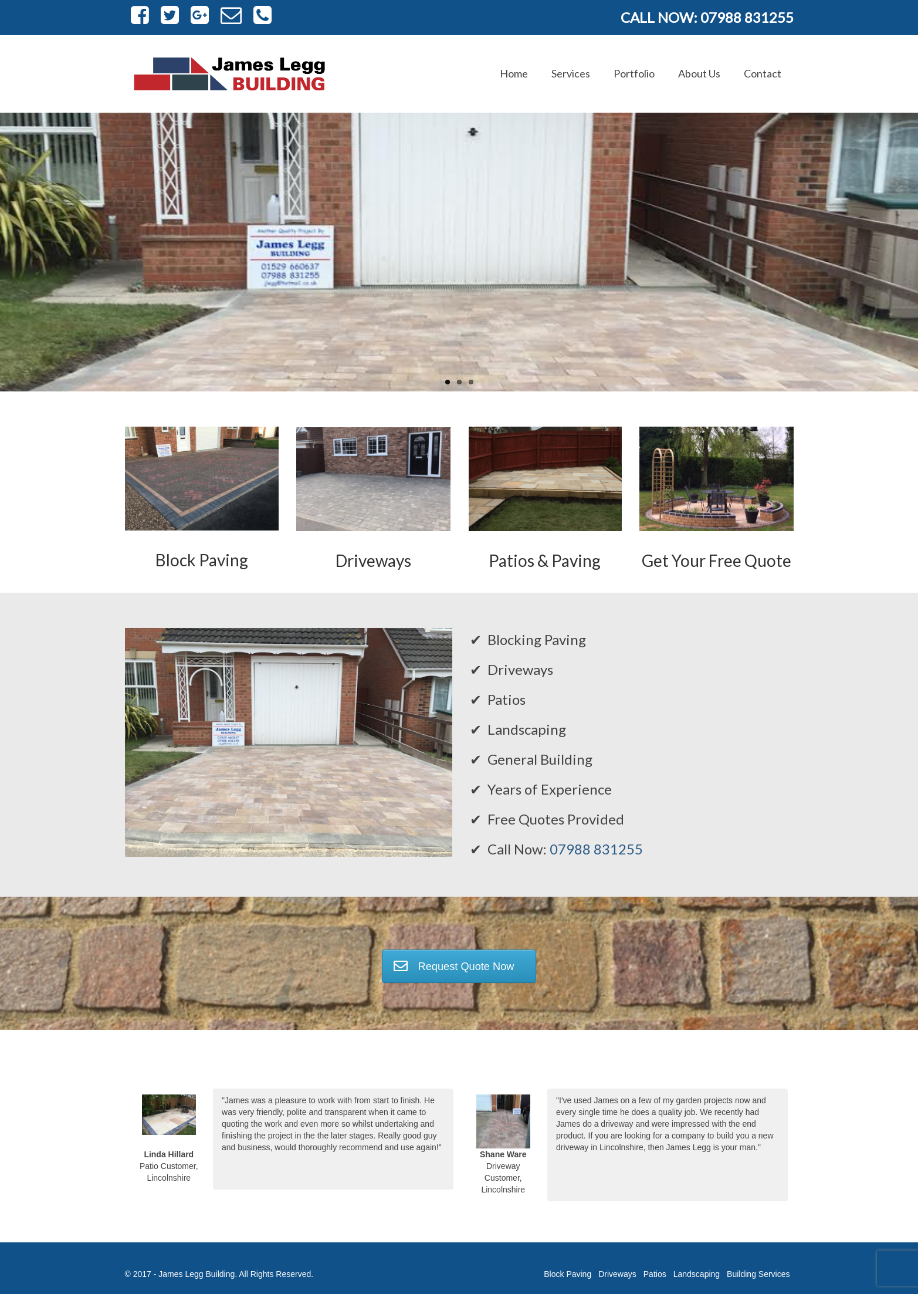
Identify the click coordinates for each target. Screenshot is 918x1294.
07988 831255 (596, 848)
